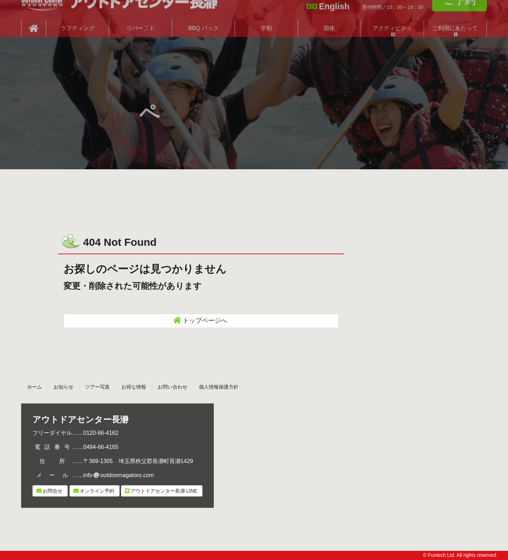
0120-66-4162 (101, 433)
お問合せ (52, 491)
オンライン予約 (97, 491)
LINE (164, 491)
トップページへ (205, 320)
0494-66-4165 (101, 447)
